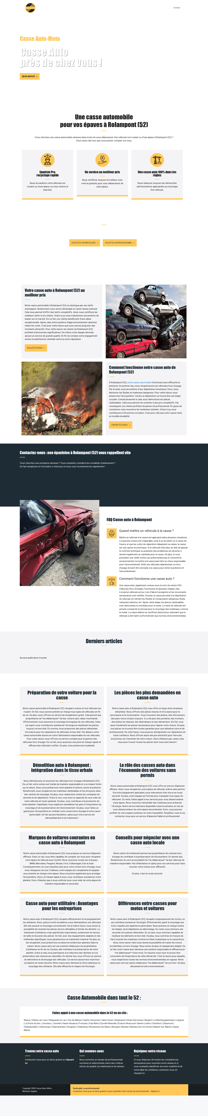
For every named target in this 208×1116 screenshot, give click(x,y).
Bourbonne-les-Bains (99, 1006)
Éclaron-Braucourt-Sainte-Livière (134, 1003)
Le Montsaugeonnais (163, 1000)
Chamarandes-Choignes (64, 1006)
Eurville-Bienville (108, 1003)
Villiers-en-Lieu (39, 1000)
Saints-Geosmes (91, 1000)
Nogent (148, 1000)
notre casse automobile (140, 362)
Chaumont (168, 1003)
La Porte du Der (32, 1003)
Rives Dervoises (135, 1000)
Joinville (57, 1003)
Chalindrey (82, 1006)
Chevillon (156, 1003)
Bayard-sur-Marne (162, 1006)
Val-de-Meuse (75, 1000)
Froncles (83, 1003)
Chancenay (44, 1006)
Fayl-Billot (94, 1003)
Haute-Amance (69, 1003)
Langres (180, 1000)
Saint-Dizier (107, 1000)
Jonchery (46, 1003)
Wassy (27, 1000)
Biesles (125, 1006)
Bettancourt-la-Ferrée (141, 1006)
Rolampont (120, 1000)
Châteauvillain (31, 1006)
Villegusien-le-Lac (57, 1000)
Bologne (116, 1006)
